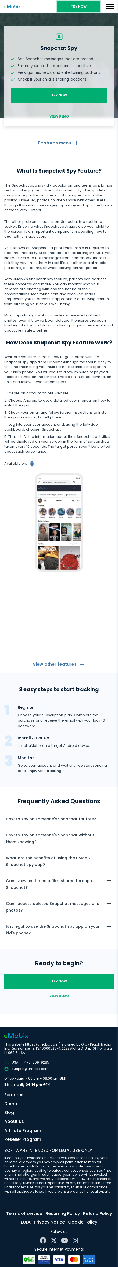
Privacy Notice (49, 1222)
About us (14, 1121)
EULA (26, 1222)
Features (13, 1095)
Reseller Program (22, 1139)
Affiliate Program (22, 1130)
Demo (10, 1104)
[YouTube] (64, 1240)
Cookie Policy (82, 1222)
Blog (9, 1112)
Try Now (79, 6)
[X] (54, 1240)
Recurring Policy (62, 1213)
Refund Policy (97, 1213)
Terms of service (24, 1213)
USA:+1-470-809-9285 (26, 1062)
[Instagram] (75, 1240)
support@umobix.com (26, 1069)
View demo (59, 116)
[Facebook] (43, 1240)
